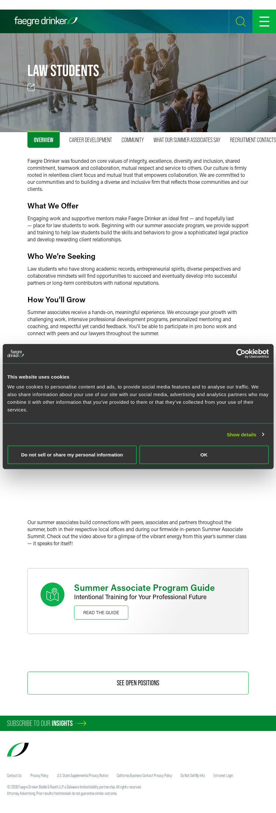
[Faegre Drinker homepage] (46, 21)
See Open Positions (138, 683)
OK (204, 454)
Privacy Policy (39, 775)
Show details (242, 434)
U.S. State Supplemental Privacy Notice (82, 775)
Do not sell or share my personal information (72, 454)
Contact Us (14, 775)
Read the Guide (101, 612)
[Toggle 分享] (31, 87)
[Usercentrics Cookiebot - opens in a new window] (241, 353)
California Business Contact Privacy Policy (144, 775)
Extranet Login (223, 775)
